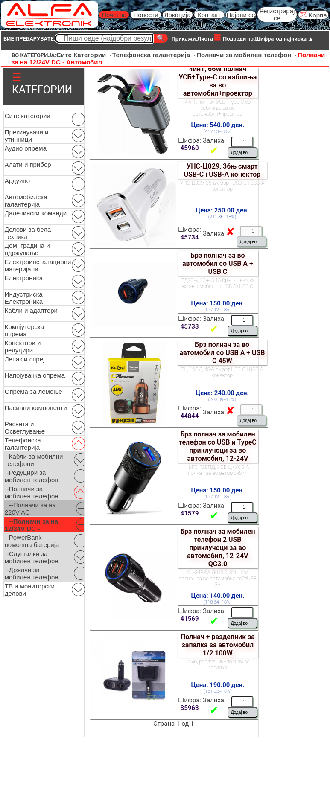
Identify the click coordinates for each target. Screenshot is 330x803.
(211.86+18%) (222, 217)
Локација (177, 14)
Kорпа (313, 15)
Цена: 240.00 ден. (222, 393)
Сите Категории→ (84, 54)
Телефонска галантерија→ (154, 54)
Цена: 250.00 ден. (222, 210)
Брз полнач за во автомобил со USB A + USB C (217, 263)
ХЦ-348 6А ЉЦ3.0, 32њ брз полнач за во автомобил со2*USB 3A (218, 579)
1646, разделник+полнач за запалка (217, 665)
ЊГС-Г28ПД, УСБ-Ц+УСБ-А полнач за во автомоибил (217, 470)
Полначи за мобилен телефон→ (247, 54)
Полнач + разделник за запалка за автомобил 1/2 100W (218, 645)
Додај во (239, 152)
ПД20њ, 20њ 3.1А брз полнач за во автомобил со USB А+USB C (218, 283)
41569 (190, 619)
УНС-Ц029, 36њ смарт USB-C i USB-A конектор (222, 170)
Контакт (209, 14)
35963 (190, 708)
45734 (190, 237)
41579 (190, 513)
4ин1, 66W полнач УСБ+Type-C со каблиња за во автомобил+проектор (217, 81)
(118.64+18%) (218, 602)
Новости (145, 14)
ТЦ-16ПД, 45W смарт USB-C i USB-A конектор (222, 372)
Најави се (241, 14)
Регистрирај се (277, 14)
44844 (190, 416)
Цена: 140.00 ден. (217, 595)
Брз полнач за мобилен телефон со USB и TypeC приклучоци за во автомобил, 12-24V (218, 446)
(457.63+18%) (218, 131)
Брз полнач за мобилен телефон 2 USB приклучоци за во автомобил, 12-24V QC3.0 (217, 547)
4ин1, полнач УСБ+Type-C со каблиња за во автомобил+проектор (218, 108)
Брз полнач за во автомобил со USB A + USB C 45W (222, 352)
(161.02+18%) (218, 691)
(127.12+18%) (218, 310)
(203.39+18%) (222, 399)
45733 (190, 326)
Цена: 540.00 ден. (217, 125)
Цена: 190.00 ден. (217, 685)
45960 (190, 148)
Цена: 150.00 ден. (217, 303)
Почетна (114, 14)
